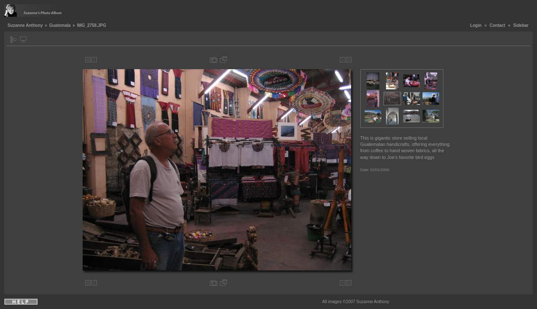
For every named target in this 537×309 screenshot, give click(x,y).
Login (476, 25)
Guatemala (59, 25)
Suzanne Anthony (25, 25)
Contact (497, 25)
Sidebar (521, 25)
